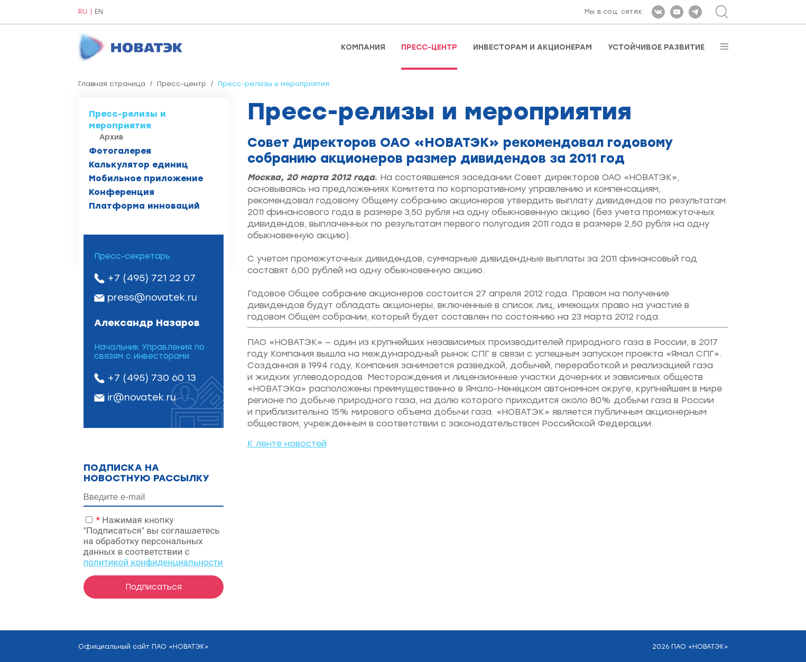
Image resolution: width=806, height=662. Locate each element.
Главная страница (111, 84)
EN (99, 11)
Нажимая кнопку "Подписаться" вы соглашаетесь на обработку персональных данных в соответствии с (153, 541)
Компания (363, 47)
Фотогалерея (120, 151)
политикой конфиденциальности (153, 562)
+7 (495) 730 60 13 (151, 378)
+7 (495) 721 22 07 (151, 278)
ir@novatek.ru (141, 397)
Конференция (121, 192)
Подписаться (153, 587)
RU (82, 11)
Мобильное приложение (146, 178)
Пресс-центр (429, 47)
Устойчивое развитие (656, 47)
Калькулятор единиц (138, 165)
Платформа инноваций (144, 206)
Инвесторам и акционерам (532, 47)
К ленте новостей (287, 444)
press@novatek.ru (152, 297)
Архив (111, 137)
